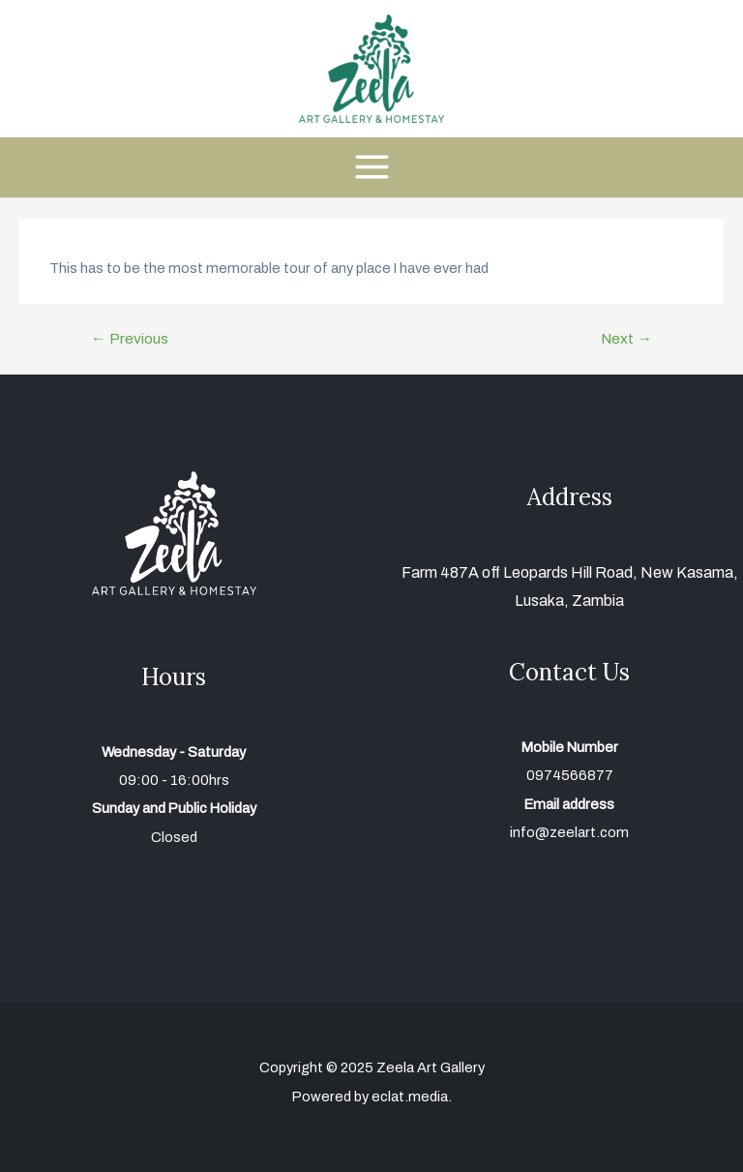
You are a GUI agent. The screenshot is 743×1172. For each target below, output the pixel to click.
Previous (129, 338)
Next (626, 338)
